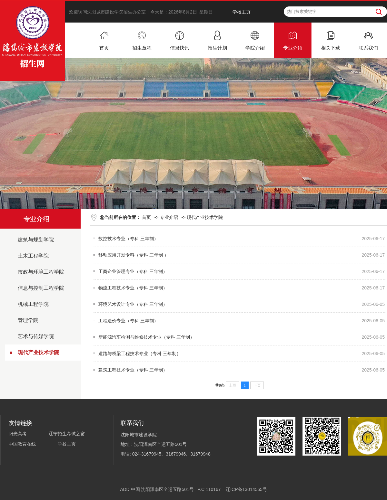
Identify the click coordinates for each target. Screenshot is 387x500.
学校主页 (242, 11)
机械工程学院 (33, 304)
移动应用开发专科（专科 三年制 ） (133, 255)
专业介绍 (169, 217)
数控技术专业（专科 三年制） (128, 238)
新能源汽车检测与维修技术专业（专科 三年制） (146, 337)
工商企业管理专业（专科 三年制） (132, 271)
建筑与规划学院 (36, 239)
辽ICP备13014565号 (246, 489)
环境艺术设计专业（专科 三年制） (132, 304)
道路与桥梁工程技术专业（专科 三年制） (139, 353)
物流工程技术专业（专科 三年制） (132, 287)
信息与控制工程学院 (41, 288)
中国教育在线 (22, 444)
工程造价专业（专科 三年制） (128, 320)
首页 (146, 217)
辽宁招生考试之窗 (67, 433)
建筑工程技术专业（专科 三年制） (132, 370)
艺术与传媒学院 (36, 336)
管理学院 (28, 320)
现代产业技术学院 (38, 352)
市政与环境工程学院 (41, 272)
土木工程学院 (33, 256)
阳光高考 (18, 433)
